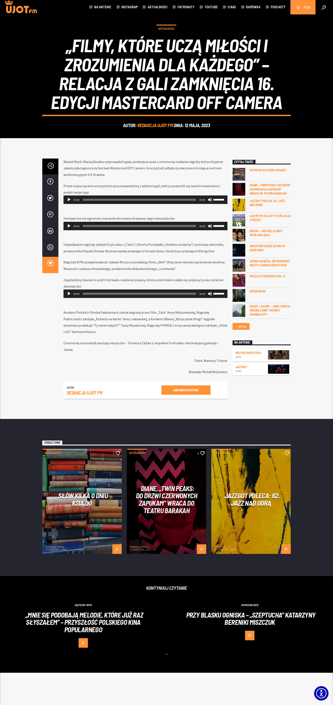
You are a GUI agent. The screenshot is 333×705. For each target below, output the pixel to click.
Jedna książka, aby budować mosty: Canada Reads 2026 (270, 295)
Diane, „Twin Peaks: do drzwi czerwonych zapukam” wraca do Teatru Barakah (270, 221)
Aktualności (157, 7)
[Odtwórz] (69, 232)
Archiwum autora (186, 422)
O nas (232, 7)
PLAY (303, 7)
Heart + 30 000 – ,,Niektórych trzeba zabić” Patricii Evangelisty (270, 342)
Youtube (211, 7)
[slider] (139, 232)
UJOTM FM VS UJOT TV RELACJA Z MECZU (270, 250)
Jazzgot (241, 399)
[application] (145, 232)
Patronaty (186, 7)
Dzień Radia (258, 323)
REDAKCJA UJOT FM (155, 141)
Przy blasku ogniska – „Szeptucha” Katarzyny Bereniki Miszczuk (250, 651)
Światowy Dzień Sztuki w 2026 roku (267, 280)
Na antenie (102, 7)
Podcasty (278, 7)
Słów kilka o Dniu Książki (268, 202)
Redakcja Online (54, 579)
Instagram (129, 7)
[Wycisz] (210, 232)
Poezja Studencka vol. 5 (267, 308)
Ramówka (253, 7)
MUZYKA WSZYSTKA (248, 385)
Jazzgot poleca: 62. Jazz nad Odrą (267, 235)
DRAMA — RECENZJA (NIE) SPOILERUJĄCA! (266, 265)
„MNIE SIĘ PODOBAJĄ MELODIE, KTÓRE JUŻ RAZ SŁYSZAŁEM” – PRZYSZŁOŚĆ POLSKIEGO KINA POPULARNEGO (84, 654)
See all (241, 359)
